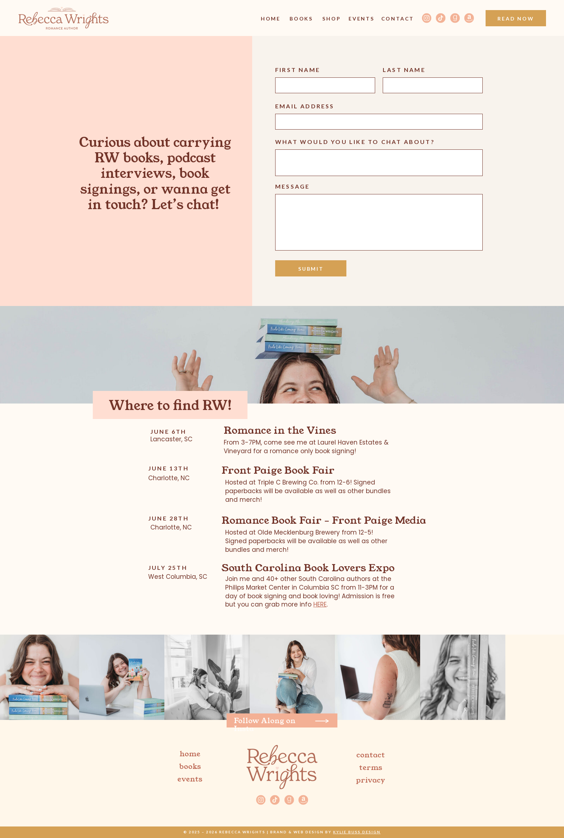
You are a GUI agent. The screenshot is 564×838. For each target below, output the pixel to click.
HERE (320, 604)
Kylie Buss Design (357, 832)
